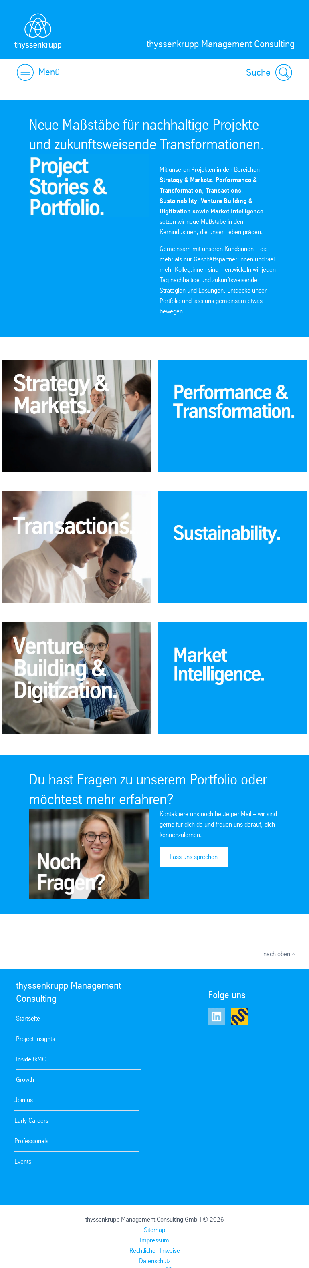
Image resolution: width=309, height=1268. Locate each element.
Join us (23, 1100)
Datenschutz (154, 1261)
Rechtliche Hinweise (154, 1250)
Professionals (31, 1141)
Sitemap (154, 1230)
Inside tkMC (31, 1059)
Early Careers (31, 1120)
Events (22, 1161)
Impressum (154, 1240)
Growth (25, 1079)
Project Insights (35, 1039)
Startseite (28, 1018)
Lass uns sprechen (194, 857)
